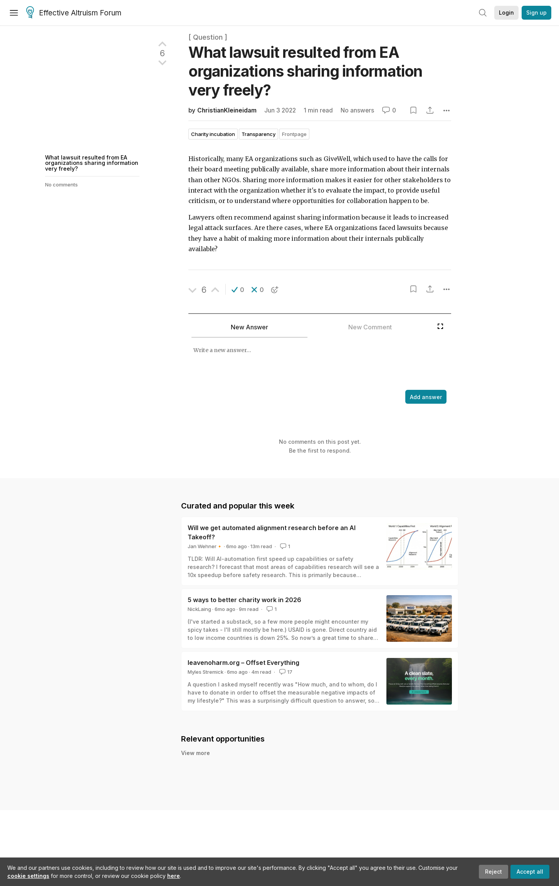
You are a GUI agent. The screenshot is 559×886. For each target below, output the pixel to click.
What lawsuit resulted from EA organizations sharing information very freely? (91, 163)
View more (195, 753)
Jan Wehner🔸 (205, 546)
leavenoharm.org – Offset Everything (243, 662)
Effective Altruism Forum (73, 13)
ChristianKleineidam (227, 110)
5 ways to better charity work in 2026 (244, 600)
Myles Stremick (205, 672)
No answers (357, 110)
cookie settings (28, 876)
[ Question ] (207, 37)
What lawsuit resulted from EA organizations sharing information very (305, 71)
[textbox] (311, 364)
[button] (238, 289)
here (173, 876)
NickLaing (199, 609)
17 (285, 671)
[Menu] (14, 12)
